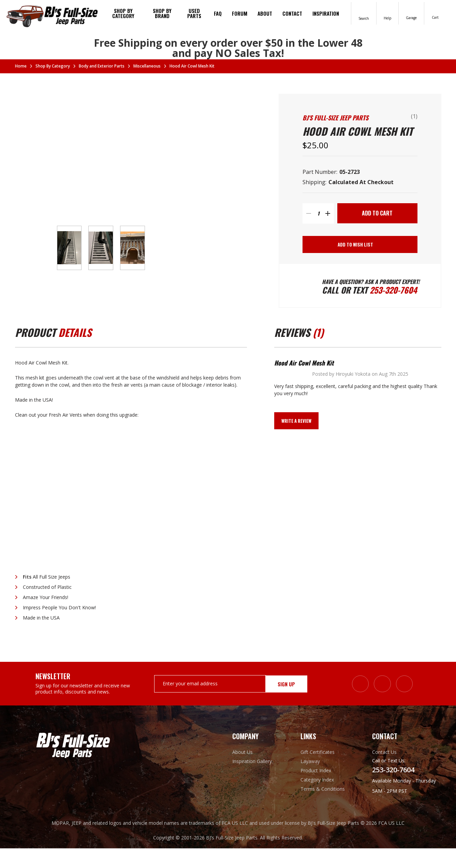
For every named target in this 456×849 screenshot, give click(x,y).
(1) (414, 116)
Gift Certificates (317, 752)
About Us (242, 752)
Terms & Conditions (322, 789)
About (265, 13)
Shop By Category (123, 13)
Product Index (315, 771)
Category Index (317, 780)
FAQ (218, 13)
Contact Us (384, 752)
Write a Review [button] (296, 421)
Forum (239, 13)
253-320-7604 (393, 290)
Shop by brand (162, 13)
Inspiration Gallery (252, 762)
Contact (292, 13)
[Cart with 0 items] (435, 13)
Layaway (310, 762)
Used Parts (194, 13)
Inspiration (325, 13)
